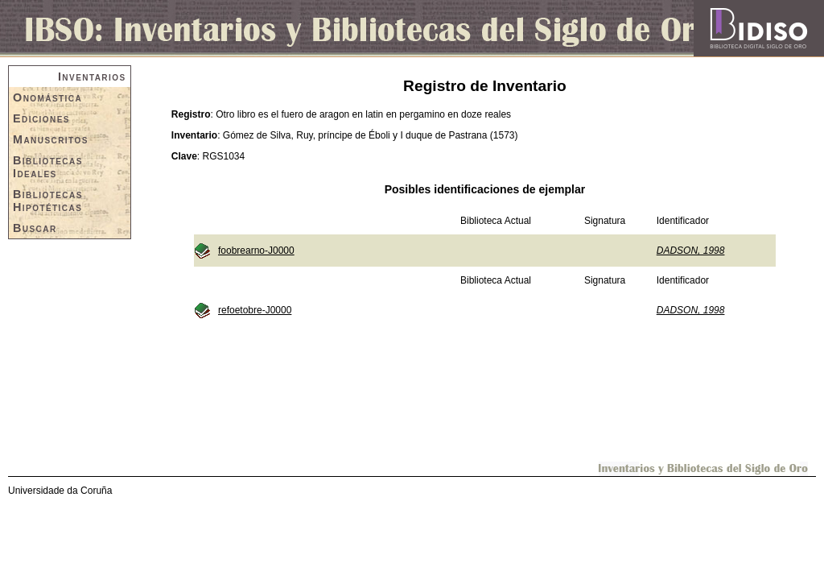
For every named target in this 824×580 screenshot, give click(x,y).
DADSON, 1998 (691, 250)
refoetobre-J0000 (254, 310)
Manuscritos (51, 139)
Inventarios (92, 76)
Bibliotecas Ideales (48, 167)
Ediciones (41, 118)
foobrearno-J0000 (256, 250)
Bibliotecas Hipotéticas (48, 200)
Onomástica (47, 97)
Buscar (35, 228)
